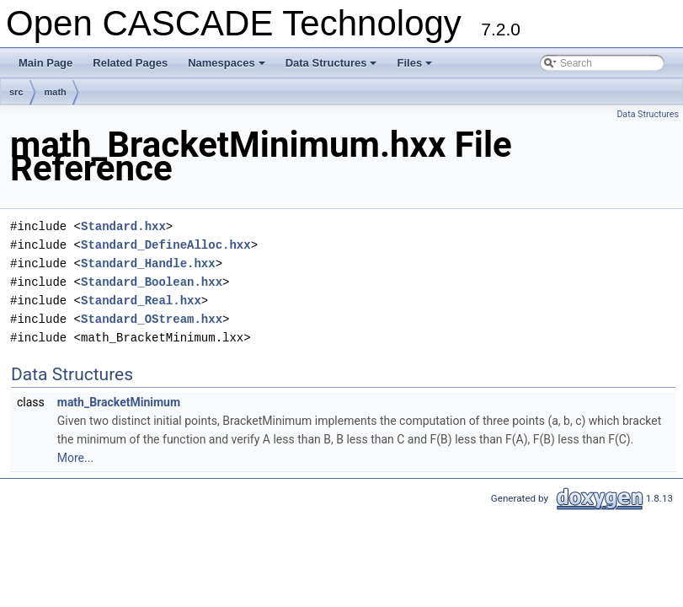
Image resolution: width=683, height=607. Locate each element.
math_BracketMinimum (118, 402)
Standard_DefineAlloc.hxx (166, 245)
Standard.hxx (123, 226)
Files (416, 67)
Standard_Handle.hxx (148, 263)
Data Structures (332, 67)
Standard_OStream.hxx (151, 319)
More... (75, 458)
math (56, 92)
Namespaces (228, 67)
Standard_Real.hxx (141, 301)
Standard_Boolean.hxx (151, 282)
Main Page (45, 62)
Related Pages (130, 62)
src (16, 92)
